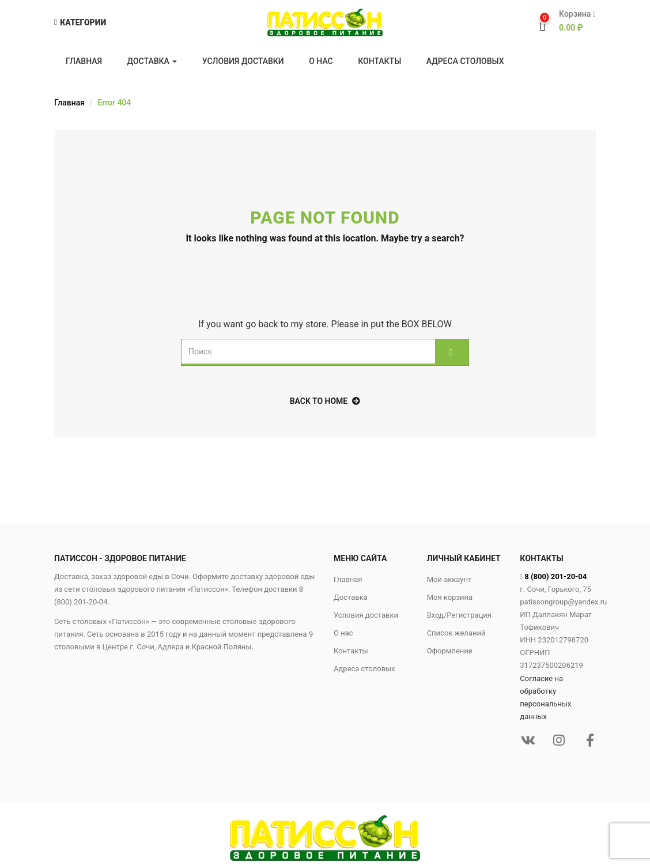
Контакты (379, 61)
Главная (84, 61)
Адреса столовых (465, 61)
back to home (325, 401)
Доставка (152, 61)
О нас (321, 61)
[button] (573, 21)
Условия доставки (243, 61)
